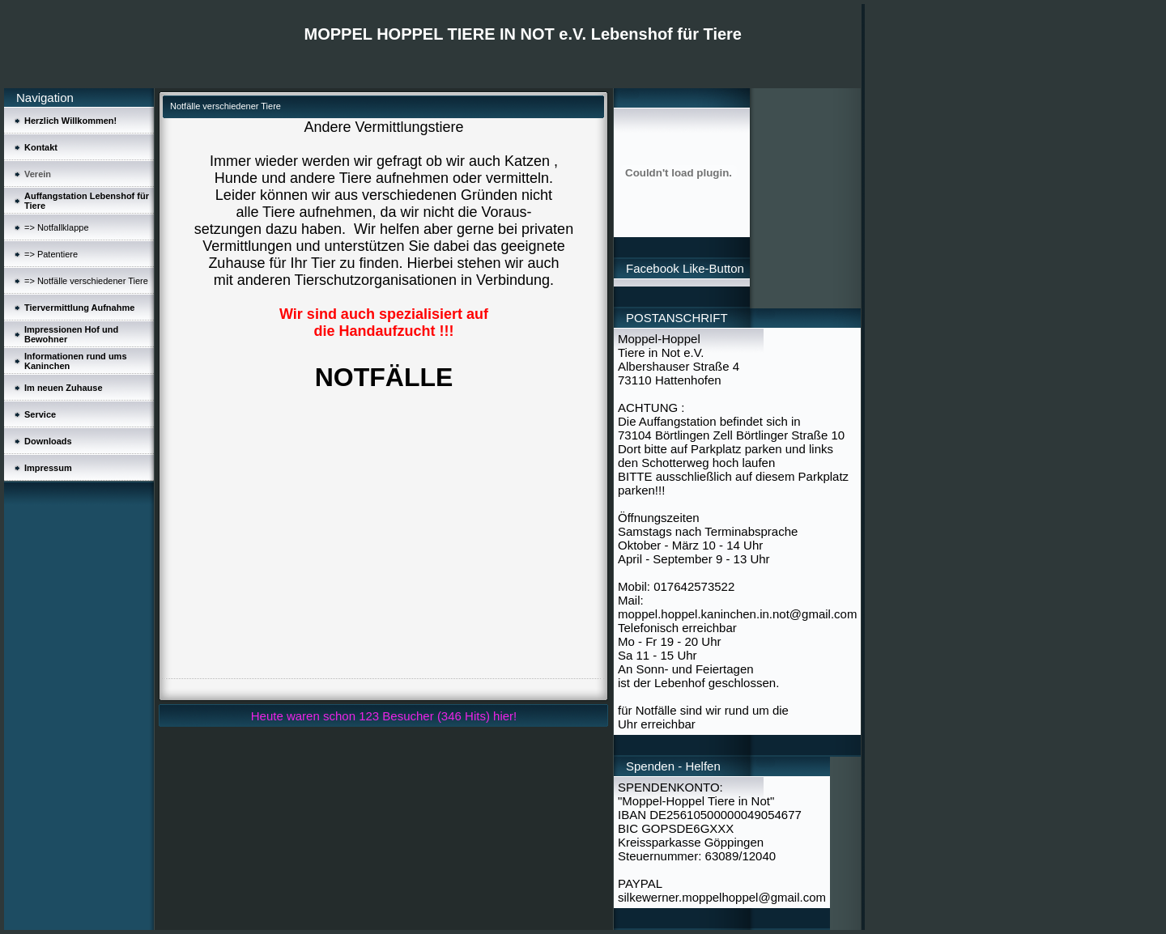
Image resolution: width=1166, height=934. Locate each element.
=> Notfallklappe (56, 227)
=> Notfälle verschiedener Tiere (86, 281)
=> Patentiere (51, 254)
